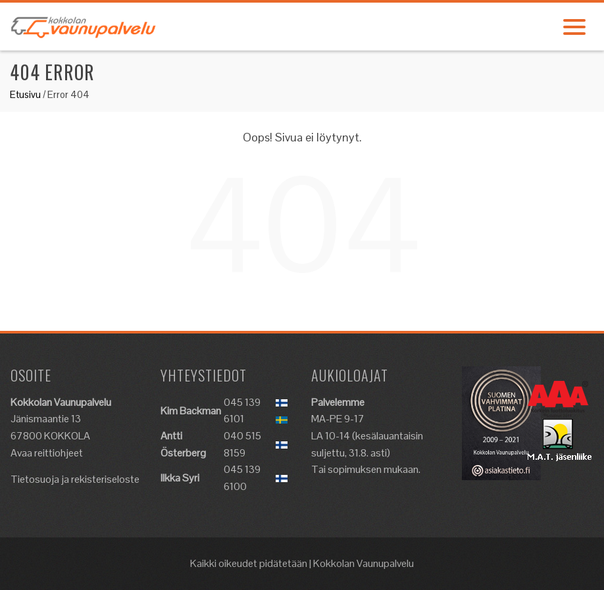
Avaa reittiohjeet (47, 453)
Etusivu (25, 94)
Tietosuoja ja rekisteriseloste (75, 479)
